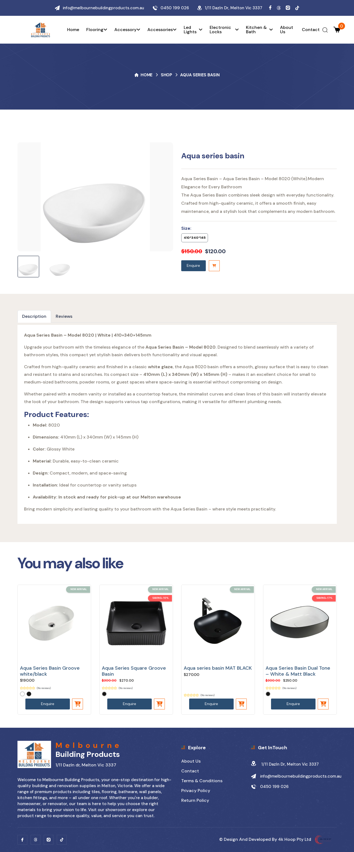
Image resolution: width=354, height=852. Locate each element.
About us (286, 29)
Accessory (127, 30)
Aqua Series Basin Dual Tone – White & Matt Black (298, 671)
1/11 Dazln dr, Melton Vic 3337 (285, 764)
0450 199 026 (174, 7)
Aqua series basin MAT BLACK (218, 668)
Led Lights (193, 29)
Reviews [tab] (64, 316)
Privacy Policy (195, 790)
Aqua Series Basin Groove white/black (50, 671)
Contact (311, 30)
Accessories (162, 30)
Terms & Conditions (201, 781)
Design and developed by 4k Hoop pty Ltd (280, 839)
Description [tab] (34, 316)
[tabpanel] (177, 424)
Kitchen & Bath (259, 29)
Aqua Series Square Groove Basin (134, 671)
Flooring (96, 30)
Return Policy (195, 800)
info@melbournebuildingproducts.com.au (103, 7)
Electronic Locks (224, 29)
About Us (191, 761)
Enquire (193, 265)
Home (73, 30)
